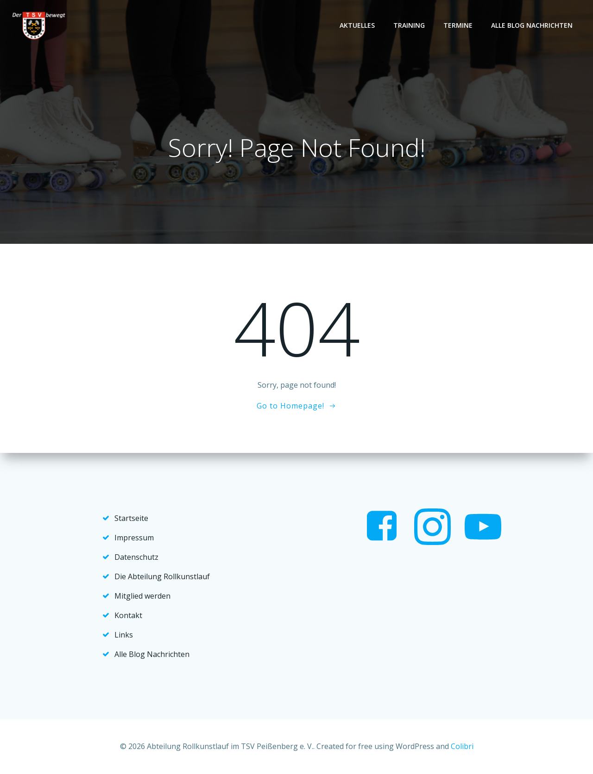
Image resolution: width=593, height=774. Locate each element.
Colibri (462, 746)
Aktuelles (357, 25)
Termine (458, 25)
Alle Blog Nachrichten (532, 25)
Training (409, 25)
